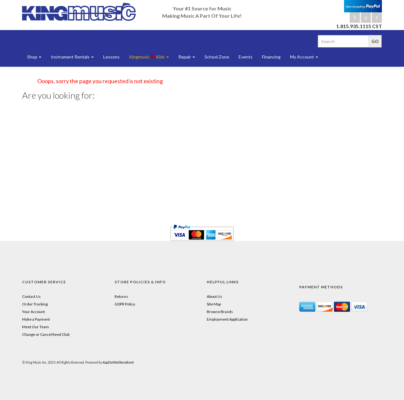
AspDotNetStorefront (118, 362)
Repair (186, 56)
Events (245, 56)
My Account (304, 56)
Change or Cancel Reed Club (45, 334)
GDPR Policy (125, 304)
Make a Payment (36, 319)
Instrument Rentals (72, 56)
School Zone (217, 56)
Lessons (111, 56)
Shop (34, 56)
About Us (214, 296)
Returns (121, 296)
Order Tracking (35, 304)
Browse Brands (220, 311)
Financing (271, 56)
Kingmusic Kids (149, 56)
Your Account (33, 311)
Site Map (214, 304)
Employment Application (227, 319)
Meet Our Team (35, 326)
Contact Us (31, 296)
